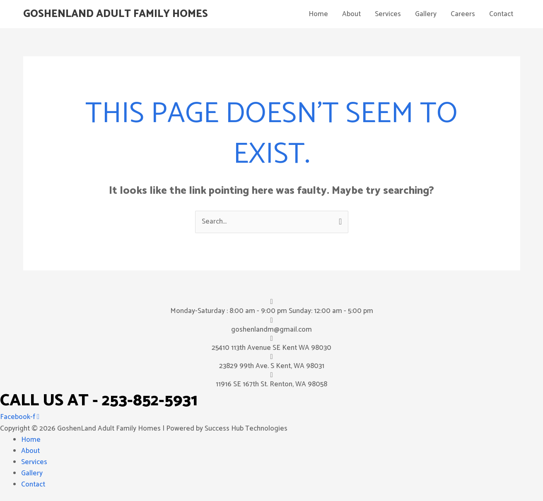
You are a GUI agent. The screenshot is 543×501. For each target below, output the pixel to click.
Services (388, 14)
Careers (463, 14)
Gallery (426, 14)
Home (318, 14)
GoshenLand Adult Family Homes (115, 14)
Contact (501, 14)
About (351, 14)
